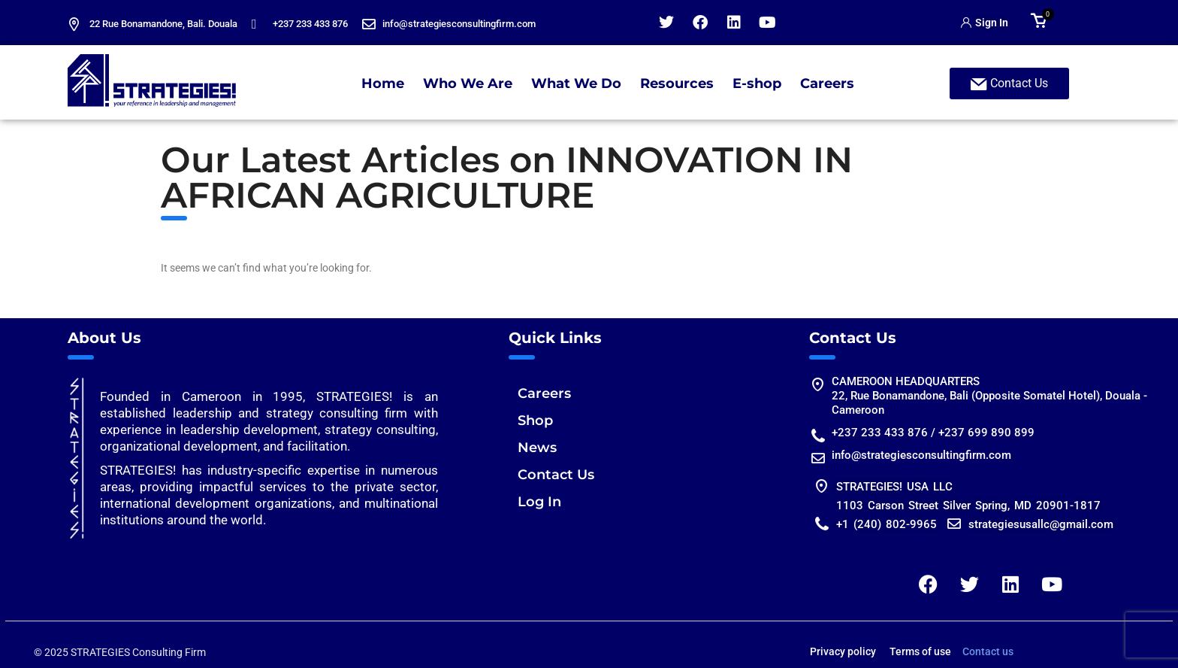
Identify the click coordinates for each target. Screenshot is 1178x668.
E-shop (756, 83)
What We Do (576, 83)
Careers (827, 83)
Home (382, 83)
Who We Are (467, 83)
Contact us (987, 651)
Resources (677, 83)
